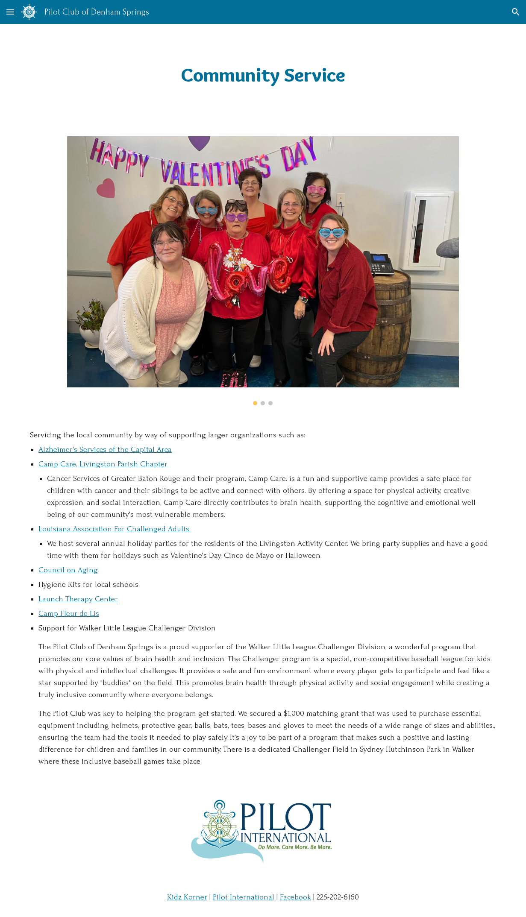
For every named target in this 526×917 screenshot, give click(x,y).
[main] (263, 75)
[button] (10, 11)
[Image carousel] (263, 271)
